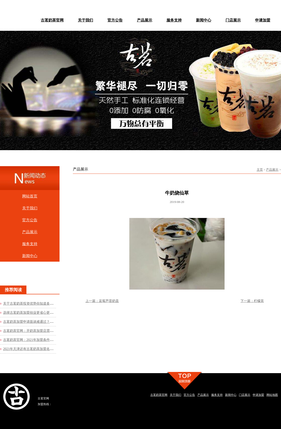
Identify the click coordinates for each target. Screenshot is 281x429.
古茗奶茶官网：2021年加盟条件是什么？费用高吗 (39, 340)
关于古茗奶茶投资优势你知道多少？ (29, 303)
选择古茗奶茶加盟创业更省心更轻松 (29, 312)
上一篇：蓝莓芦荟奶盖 (102, 301)
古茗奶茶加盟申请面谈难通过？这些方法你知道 (38, 321)
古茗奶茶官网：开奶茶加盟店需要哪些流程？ (36, 331)
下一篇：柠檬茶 (252, 301)
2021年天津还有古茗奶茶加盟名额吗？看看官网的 (39, 349)
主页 (260, 169)
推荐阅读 (13, 289)
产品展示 (272, 169)
